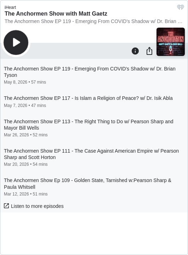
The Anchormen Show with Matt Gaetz (56, 14)
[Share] (149, 51)
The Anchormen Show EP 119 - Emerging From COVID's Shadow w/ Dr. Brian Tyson (94, 21)
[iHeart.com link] (180, 9)
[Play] (15, 42)
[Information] (135, 51)
